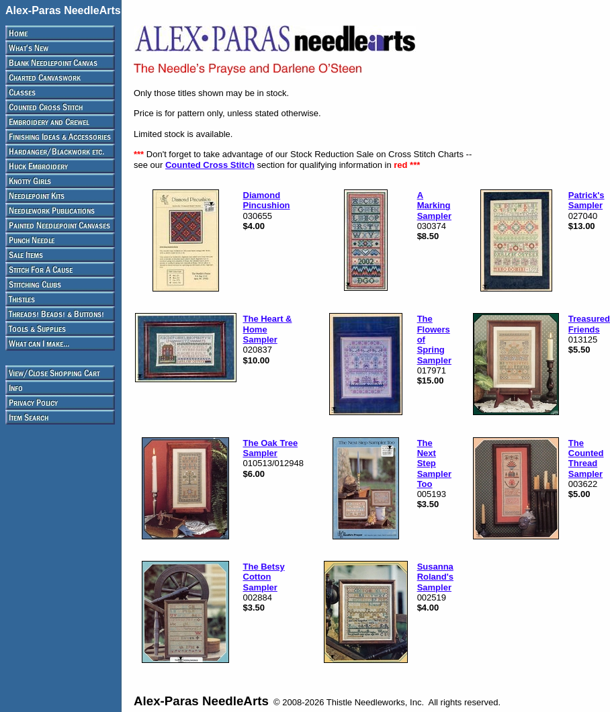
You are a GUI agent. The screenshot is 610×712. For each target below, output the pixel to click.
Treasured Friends (589, 324)
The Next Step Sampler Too (434, 463)
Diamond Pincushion (266, 200)
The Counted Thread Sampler (586, 458)
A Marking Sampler (434, 205)
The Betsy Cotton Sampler (264, 577)
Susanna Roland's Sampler (435, 577)
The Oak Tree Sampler (270, 448)
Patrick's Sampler (586, 200)
